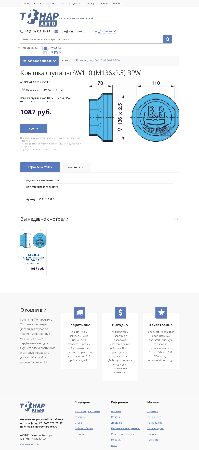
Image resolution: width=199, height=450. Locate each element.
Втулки (79, 402)
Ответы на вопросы (123, 413)
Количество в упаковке (42, 166)
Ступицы (80, 396)
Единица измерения (39, 160)
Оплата (67, 3)
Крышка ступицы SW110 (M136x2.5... (33, 237)
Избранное (140, 19)
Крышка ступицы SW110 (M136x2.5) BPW (98, 41)
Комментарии (79, 148)
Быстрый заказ (55, 70)
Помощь (96, 3)
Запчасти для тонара (87, 391)
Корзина (152, 391)
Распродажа (154, 402)
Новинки (152, 413)
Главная (24, 3)
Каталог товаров (37, 41)
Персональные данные (125, 407)
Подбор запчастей (78, 17)
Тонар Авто (30, 439)
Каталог (39, 3)
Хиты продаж (155, 407)
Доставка (81, 3)
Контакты (126, 3)
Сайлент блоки (84, 407)
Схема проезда (29, 423)
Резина (79, 413)
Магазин (53, 3)
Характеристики (41, 147)
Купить (34, 108)
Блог (114, 425)
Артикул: (32, 178)
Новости (110, 3)
